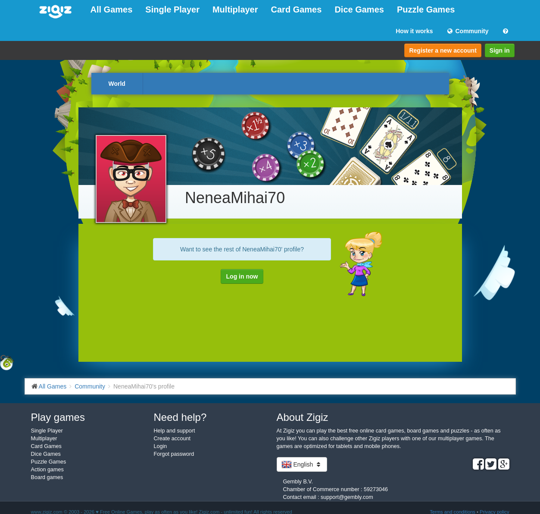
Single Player (172, 9)
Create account (172, 439)
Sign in (500, 50)
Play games (58, 417)
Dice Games (359, 9)
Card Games (296, 9)
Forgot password (174, 454)
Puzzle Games (426, 9)
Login (160, 446)
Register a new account (442, 50)
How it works (414, 31)
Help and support (174, 431)
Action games (47, 470)
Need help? (180, 417)
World (117, 83)
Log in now (242, 276)
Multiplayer (235, 9)
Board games (47, 477)
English (302, 464)
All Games (112, 9)
